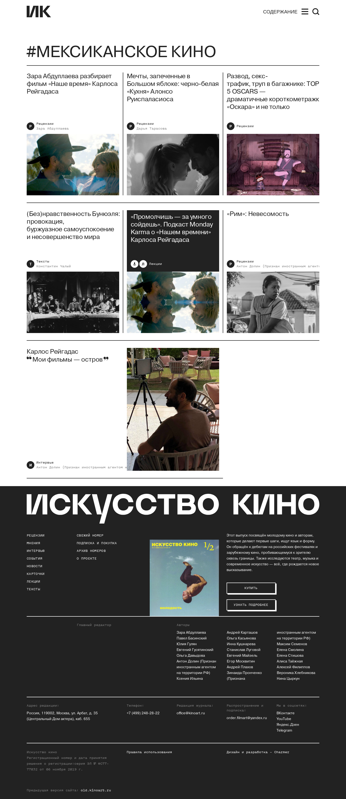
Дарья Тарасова (151, 128)
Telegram (284, 730)
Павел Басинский (192, 638)
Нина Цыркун (288, 678)
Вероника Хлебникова (296, 672)
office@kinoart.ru (191, 713)
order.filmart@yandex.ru (247, 718)
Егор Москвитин (241, 661)
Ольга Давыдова (191, 655)
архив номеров (91, 551)
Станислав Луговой (243, 649)
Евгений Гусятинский (195, 649)
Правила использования (149, 752)
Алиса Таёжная (290, 661)
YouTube (284, 718)
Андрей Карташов (242, 632)
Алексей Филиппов (293, 667)
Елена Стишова (290, 655)
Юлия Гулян (187, 644)
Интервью (45, 464)
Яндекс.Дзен (288, 724)
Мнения (33, 543)
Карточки (35, 574)
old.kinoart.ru (96, 790)
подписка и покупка (97, 543)
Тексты (42, 263)
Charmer (281, 752)
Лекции (155, 265)
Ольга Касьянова (241, 638)
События (34, 558)
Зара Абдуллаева (52, 128)
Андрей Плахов (240, 667)
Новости (34, 566)
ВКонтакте (286, 713)
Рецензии (45, 123)
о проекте (87, 558)
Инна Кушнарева (241, 644)
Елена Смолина (290, 649)
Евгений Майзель (242, 655)
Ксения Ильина (190, 678)
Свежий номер (90, 535)
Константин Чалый (53, 267)
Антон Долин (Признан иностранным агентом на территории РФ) (99, 469)
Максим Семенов (292, 644)
